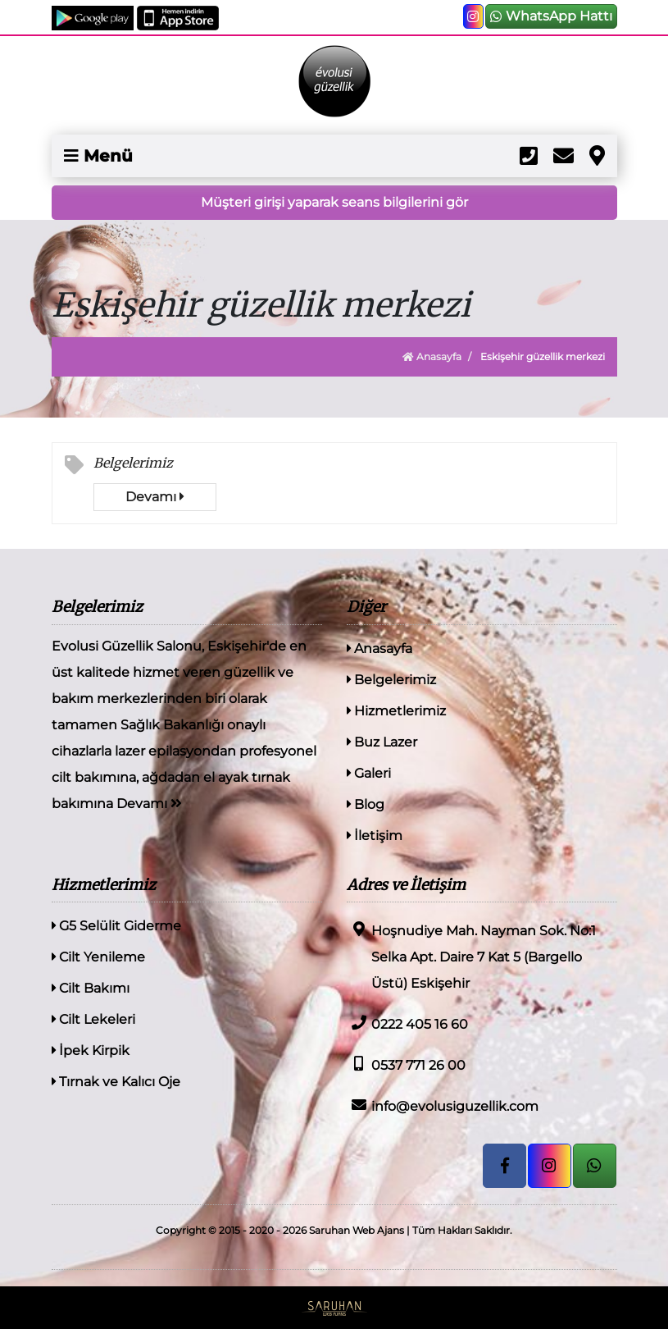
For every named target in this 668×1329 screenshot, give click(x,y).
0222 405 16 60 (407, 1023)
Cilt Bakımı (91, 988)
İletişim (374, 835)
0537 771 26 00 (406, 1064)
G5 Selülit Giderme (116, 926)
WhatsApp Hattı (551, 16)
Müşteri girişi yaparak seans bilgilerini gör (334, 202)
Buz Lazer (382, 742)
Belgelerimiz (133, 462)
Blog (365, 804)
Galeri (369, 773)
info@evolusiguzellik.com (442, 1105)
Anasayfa (431, 356)
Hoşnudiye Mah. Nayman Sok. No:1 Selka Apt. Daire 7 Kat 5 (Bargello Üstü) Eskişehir (471, 956)
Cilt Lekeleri (93, 1019)
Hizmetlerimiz (396, 711)
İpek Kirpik (91, 1050)
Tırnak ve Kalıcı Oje (116, 1081)
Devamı (154, 497)
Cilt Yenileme (98, 957)
